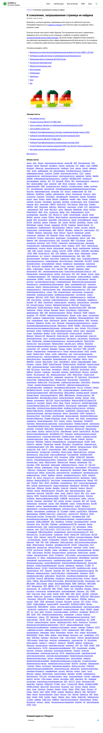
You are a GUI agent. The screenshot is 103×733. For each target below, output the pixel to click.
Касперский (77, 194)
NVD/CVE (75, 305)
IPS (53, 181)
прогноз (60, 269)
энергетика (90, 264)
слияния (30, 202)
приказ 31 (62, 643)
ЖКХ (51, 519)
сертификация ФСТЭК (68, 524)
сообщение (58, 534)
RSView (69, 313)
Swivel (73, 220)
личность (87, 194)
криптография (37, 184)
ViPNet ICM (80, 457)
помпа (38, 331)
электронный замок (91, 607)
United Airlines (83, 310)
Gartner (88, 176)
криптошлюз (89, 230)
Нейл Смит (31, 488)
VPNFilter (83, 599)
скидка (39, 506)
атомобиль (55, 452)
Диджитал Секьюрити (87, 509)
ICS (28, 305)
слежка (55, 251)
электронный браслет (49, 395)
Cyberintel (73, 488)
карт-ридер (76, 235)
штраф (92, 576)
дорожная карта (53, 591)
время (48, 199)
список (94, 253)
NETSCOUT (91, 692)
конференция (32, 248)
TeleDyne (47, 442)
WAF (29, 367)
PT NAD (57, 684)
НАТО (87, 351)
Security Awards (83, 225)
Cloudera (50, 689)
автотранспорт (33, 452)
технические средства (49, 653)
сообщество (51, 511)
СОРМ (69, 251)
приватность (43, 609)
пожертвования (51, 261)
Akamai (85, 687)
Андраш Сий (45, 452)
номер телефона (84, 277)
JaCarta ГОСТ (73, 514)
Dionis (78, 682)
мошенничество (33, 176)
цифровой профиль (52, 630)
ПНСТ (93, 617)
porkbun (38, 674)
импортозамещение (67, 279)
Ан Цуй (46, 390)
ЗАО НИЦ (45, 524)
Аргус (63, 684)
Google (85, 168)
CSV (71, 589)
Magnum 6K (51, 336)
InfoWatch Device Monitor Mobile (50, 408)
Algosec (92, 687)
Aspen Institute (56, 367)
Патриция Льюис (84, 447)
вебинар (63, 253)
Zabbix (73, 697)
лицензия (77, 547)
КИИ (83, 4)
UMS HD (60, 230)
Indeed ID (91, 475)
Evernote (31, 666)
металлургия (32, 271)
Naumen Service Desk (74, 578)
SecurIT (68, 191)
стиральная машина (71, 390)
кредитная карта (82, 181)
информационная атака (56, 558)
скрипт (72, 504)
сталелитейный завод (35, 447)
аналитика (70, 166)
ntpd (28, 483)
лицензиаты (67, 547)
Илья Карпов (71, 406)
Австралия (45, 465)
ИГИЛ (95, 447)
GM (93, 395)
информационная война (50, 246)
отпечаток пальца (69, 509)
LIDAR (82, 413)
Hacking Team (38, 354)
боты (38, 524)
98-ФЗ (91, 573)
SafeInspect (54, 542)
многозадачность (45, 560)
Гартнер (61, 565)
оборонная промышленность (73, 289)
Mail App (69, 671)
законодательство (52, 168)
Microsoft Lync (32, 534)
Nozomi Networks (46, 694)
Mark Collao (49, 429)
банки (36, 166)
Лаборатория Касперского (57, 315)
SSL (47, 375)
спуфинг (78, 460)
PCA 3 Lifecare (92, 328)
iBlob (40, 212)
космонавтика (92, 418)
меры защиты (32, 643)
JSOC (36, 537)
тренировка (37, 333)
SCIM (62, 594)
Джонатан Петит (33, 416)
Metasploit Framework (61, 305)
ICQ (51, 171)
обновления (82, 462)
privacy (68, 194)
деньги (90, 295)
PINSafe (31, 233)
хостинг (72, 550)
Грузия (63, 266)
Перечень (80, 591)
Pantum (96, 387)
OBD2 (64, 449)
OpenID (56, 594)
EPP (77, 645)
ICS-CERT (88, 261)
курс (54, 323)
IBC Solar (95, 431)
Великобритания (60, 359)
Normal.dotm (90, 581)
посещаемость (66, 483)
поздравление (32, 215)
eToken (80, 207)
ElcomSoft (65, 240)
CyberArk (64, 540)
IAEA (67, 447)
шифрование (43, 171)
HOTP (78, 246)
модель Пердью (54, 547)
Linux (72, 168)
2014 (28, 266)
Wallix (29, 545)
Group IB (39, 578)
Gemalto (96, 550)
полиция (93, 393)
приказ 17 (43, 643)
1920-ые (80, 638)
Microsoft (44, 166)
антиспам (55, 191)
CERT (69, 375)
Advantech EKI (65, 470)
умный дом (68, 377)
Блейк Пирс (43, 640)
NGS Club (39, 297)
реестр (82, 238)
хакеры (30, 596)
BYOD (30, 253)
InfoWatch (30, 498)
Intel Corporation (44, 344)
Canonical (41, 689)
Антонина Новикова (84, 537)
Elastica (49, 403)
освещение (58, 377)
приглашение (39, 511)
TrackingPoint (84, 380)
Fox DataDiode (73, 455)
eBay (83, 256)
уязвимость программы (59, 627)
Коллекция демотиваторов (41, 63)
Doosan (74, 439)
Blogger (55, 199)
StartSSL (47, 550)
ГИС (47, 617)
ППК (73, 648)
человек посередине (57, 338)
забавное (93, 168)
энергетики (31, 547)
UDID (88, 256)
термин (72, 300)
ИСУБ (91, 514)
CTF (77, 166)
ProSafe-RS (88, 421)
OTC (97, 230)
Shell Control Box (66, 542)
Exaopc (69, 421)
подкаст (40, 702)
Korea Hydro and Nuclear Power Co (78, 271)
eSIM (72, 679)
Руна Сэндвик (54, 382)
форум (49, 248)
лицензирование (76, 676)
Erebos (47, 354)
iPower (56, 467)
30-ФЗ (48, 620)
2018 (28, 586)
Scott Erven (69, 429)
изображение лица (62, 658)
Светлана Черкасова (52, 413)
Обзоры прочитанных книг (40, 66)
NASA (82, 418)
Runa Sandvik (73, 380)
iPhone (67, 181)
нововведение (51, 671)
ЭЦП (36, 207)
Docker (64, 689)
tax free (37, 679)
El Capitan (64, 511)
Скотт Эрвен (32, 431)
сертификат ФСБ (78, 516)
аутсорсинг (46, 666)
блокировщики (33, 633)
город (45, 338)
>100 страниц (70, 638)
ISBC (54, 589)
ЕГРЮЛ (54, 243)
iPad (89, 191)
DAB (28, 369)
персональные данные (54, 163)
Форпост (75, 599)
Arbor (29, 689)
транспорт (92, 284)
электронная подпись (69, 173)
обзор (85, 209)
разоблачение (84, 248)
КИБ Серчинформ (45, 532)
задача (76, 331)
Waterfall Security (48, 491)
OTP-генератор (93, 467)
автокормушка (33, 256)
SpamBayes (91, 197)
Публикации (59, 4)
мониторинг (61, 238)
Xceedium (49, 545)
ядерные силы (62, 318)
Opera (52, 633)
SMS (54, 230)
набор (73, 258)
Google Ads (32, 609)
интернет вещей (82, 393)
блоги (77, 253)
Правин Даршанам (52, 418)
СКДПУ (74, 545)
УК (85, 640)
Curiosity (71, 418)
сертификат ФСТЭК (62, 545)
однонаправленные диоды (45, 460)
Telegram (48, 571)
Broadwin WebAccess (35, 418)
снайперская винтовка (70, 382)
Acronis (78, 687)
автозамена (81, 527)
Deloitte (58, 689)
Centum (62, 421)
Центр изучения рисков (83, 354)
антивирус (53, 166)
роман (50, 583)
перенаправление (84, 550)
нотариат (83, 663)
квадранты (69, 565)
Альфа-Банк (89, 635)
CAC (87, 591)
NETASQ (72, 222)
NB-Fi (62, 617)
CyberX (93, 478)
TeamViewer (48, 501)
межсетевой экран (42, 191)
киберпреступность (69, 465)
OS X (87, 493)
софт (62, 638)
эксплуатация (74, 498)
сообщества (88, 643)
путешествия (93, 202)
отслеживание (73, 238)
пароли (62, 166)
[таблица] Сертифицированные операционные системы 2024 (54, 143)
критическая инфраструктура (67, 478)
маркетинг (80, 176)
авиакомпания (33, 313)
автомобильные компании (37, 519)
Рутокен (40, 238)
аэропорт (45, 349)
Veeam (54, 697)
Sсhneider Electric (58, 426)
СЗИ (59, 184)
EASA (93, 442)
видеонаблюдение (34, 338)
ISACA (52, 297)
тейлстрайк (55, 465)
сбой (93, 289)
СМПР (70, 460)
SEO (72, 181)
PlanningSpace (85, 700)
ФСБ (41, 209)
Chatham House (68, 436)
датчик (90, 274)
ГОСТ (81, 173)
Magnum (30, 336)
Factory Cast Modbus (62, 400)
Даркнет (42, 537)
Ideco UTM (44, 687)
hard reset (40, 493)
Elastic (71, 689)
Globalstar (96, 382)
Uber (67, 491)
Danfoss (41, 431)
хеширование (79, 264)
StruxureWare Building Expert (39, 426)
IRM (65, 269)
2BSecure (40, 488)
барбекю (51, 475)
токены (88, 173)
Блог (48, 4)
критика (68, 248)
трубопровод (38, 269)
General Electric (83, 302)
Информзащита (77, 212)
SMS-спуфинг (69, 393)
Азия (72, 336)
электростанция (49, 289)
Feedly (65, 215)
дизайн (72, 199)
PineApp (30, 491)
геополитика (94, 315)
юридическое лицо (76, 243)
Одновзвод (47, 202)
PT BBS (88, 565)
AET (49, 181)
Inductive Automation (51, 287)
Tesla (56, 362)
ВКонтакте (89, 586)
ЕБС (65, 682)
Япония (60, 439)
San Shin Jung (70, 344)
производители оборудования (51, 284)
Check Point (61, 204)
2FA (83, 501)
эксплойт (41, 403)
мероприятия (32, 509)
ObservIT (89, 488)
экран (93, 493)
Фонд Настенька (66, 261)
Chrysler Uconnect (83, 395)
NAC (58, 240)
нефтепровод (91, 266)
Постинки (93, 622)
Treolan (77, 228)
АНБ (34, 251)
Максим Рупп (47, 377)
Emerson (89, 496)
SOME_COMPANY (43, 522)
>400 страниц (41, 583)
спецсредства (77, 640)
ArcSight (30, 302)
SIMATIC (66, 369)
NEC (84, 692)
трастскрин (71, 207)
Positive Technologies (73, 287)
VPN (57, 253)
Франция (54, 310)
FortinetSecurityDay (81, 522)
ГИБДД (53, 204)
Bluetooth (54, 235)
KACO (55, 403)
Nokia (29, 694)
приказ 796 (74, 534)
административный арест (52, 614)
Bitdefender (77, 209)
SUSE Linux (46, 700)
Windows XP (79, 429)
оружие (93, 351)
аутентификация (84, 220)
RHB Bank (39, 442)
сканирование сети (78, 284)
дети (76, 633)
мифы (82, 166)
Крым (64, 246)
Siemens (64, 308)
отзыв (29, 333)
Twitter (83, 498)
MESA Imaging (50, 462)
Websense (40, 323)
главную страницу (55, 25)
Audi (38, 449)
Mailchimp (69, 692)
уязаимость (31, 421)
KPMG (53, 692)
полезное (40, 197)
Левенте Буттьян (80, 452)
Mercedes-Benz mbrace (49, 398)
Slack (29, 697)
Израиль (72, 462)
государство (81, 295)
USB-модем (92, 511)
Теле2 (63, 493)
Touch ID (70, 233)
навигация (59, 447)
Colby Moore (85, 382)
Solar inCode (44, 455)
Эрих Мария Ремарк (63, 583)
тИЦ (29, 553)
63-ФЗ (66, 534)
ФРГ (40, 271)
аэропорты (48, 651)
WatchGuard (31, 225)
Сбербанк (54, 524)
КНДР (29, 318)
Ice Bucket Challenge (90, 258)
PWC (88, 516)
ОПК (88, 289)
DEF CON (49, 400)
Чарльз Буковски (41, 622)
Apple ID (70, 493)
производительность (72, 475)
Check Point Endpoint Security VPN (62, 568)
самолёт (57, 444)
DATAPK (42, 315)
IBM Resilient (49, 578)
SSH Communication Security (85, 542)
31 (38, 558)
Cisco (46, 212)
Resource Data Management (37, 434)
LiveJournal (31, 197)
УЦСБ (46, 297)
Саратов (30, 204)
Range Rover (92, 357)
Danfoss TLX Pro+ (52, 431)
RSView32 (77, 313)
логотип (76, 602)
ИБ (58, 470)
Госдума (87, 560)
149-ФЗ (42, 620)
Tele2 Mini (49, 493)
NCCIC (78, 594)
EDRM (92, 591)
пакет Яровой (63, 635)
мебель (54, 635)
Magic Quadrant (62, 217)
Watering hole (62, 462)
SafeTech (52, 207)
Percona (63, 694)
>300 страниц (37, 553)
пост (81, 635)
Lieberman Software (86, 540)
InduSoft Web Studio (89, 403)
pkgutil (94, 568)
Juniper (65, 222)
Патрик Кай (48, 444)
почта (89, 671)
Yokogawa (31, 424)
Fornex (91, 547)
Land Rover (82, 357)
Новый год (86, 171)
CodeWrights (70, 411)
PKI (96, 571)
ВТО (28, 184)
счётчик (87, 676)
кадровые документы (35, 671)
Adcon (39, 478)
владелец (41, 243)
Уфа (52, 522)
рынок (94, 220)
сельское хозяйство (75, 341)
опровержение (60, 532)
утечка (79, 184)
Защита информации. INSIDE (47, 498)
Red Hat (75, 694)
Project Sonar (85, 305)
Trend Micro (50, 197)
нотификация (76, 473)
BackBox (56, 488)
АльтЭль (30, 191)
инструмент (42, 220)
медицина (31, 331)
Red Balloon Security (34, 390)
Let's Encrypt (38, 550)
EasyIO (75, 431)
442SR (70, 326)
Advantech (72, 302)
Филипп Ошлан (93, 364)
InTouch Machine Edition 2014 (38, 406)
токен (35, 199)
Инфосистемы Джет (46, 380)
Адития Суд (31, 403)
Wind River (89, 344)
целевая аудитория (71, 609)
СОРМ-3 (76, 251)
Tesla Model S (64, 362)
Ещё (90, 4)
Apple (56, 233)
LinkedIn (81, 439)
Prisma (67, 403)
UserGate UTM (73, 596)
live (31, 83)
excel (46, 209)
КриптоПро (47, 233)
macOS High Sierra (58, 573)
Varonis (37, 491)
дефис (90, 527)
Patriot (65, 351)
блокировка (62, 537)
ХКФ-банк (36, 638)
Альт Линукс (36, 300)
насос (97, 274)
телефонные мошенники (64, 295)
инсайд (71, 269)
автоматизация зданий (75, 426)
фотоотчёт (36, 266)
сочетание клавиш (60, 612)
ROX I (41, 483)
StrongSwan (92, 640)
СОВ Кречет (60, 599)
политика (94, 594)
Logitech (60, 692)
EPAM (77, 689)
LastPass (64, 179)
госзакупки (53, 212)
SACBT (92, 645)
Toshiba (47, 697)
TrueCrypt (48, 173)
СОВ (67, 571)
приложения (78, 560)
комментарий (77, 191)
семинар (81, 627)
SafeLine (69, 228)
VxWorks (80, 344)
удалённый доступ (54, 351)
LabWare (37, 700)
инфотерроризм (33, 186)
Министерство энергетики (46, 424)
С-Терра (30, 700)
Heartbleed (76, 470)
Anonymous (66, 274)
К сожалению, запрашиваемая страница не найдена (60, 15)
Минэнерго (62, 326)
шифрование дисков (35, 173)
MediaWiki (64, 504)
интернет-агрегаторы (89, 669)
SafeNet (30, 179)
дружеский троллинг (76, 496)
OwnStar (78, 398)
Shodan (57, 308)
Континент (32, 599)
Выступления (72, 4)
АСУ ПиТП (77, 349)
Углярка (90, 240)
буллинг (70, 633)
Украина (71, 246)
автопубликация (77, 586)
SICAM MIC (81, 364)
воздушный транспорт (63, 651)
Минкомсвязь (32, 514)
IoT (86, 465)
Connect (68, 501)
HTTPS (29, 550)
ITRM (86, 645)
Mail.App (30, 674)
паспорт (47, 251)
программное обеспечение (65, 387)
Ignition (38, 287)
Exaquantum (78, 421)
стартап (38, 364)
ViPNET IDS (84, 596)
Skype (64, 184)
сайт (88, 238)
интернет (72, 184)
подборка (65, 168)
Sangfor (64, 320)
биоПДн (75, 663)
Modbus (47, 333)
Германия (80, 269)
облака (45, 222)
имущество (75, 669)
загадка (37, 217)
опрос (60, 209)
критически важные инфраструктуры (42, 346)
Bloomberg (66, 444)
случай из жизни (76, 186)
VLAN (53, 333)
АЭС (94, 271)
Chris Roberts (71, 310)
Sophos (90, 222)
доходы (53, 622)
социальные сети (53, 186)
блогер (40, 163)
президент (70, 645)
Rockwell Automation (57, 313)
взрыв (56, 266)
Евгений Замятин (92, 638)
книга (82, 331)
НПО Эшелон (72, 204)
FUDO (71, 540)
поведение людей (89, 653)
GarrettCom (87, 333)
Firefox (85, 547)
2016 (75, 483)
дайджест (45, 638)
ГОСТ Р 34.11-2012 (63, 529)
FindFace (71, 537)
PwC (69, 694)
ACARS (87, 442)
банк (94, 194)
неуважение (69, 614)
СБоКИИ (70, 643)
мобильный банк (43, 573)
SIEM (40, 302)
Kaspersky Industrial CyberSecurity (40, 457)
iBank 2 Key (83, 204)
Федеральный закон (35, 563)
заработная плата (64, 622)
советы (42, 617)
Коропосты (83, 622)
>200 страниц (32, 640)
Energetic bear (32, 462)
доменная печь (90, 444)
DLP (61, 191)
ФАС (91, 532)
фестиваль (94, 251)
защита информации (75, 625)
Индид (29, 478)
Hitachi (35, 692)
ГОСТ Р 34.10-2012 (47, 529)
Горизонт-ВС (32, 607)
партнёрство (49, 189)
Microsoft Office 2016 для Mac (52, 581)
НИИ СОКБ (91, 583)
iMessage (68, 209)
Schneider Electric (33, 264)
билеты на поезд (78, 666)
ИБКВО (51, 586)
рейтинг (43, 181)
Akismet (59, 475)
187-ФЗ (44, 568)
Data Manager (66, 431)
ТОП (50, 215)
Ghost (82, 609)
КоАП (33, 614)
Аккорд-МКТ (65, 604)
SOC (90, 462)
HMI (46, 313)
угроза (81, 465)
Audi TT (44, 449)
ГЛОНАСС (90, 666)
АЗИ (28, 300)
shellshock (91, 297)
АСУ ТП (72, 682)
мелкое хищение (72, 416)
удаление (38, 501)
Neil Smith (85, 485)
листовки (30, 465)
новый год (94, 181)
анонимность (32, 228)
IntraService (60, 578)
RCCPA (29, 222)
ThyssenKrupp (77, 444)
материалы (85, 478)
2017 (92, 545)
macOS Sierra (82, 511)
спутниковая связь (34, 387)
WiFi (55, 501)
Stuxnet (73, 315)
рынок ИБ (68, 163)
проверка (30, 297)
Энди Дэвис (46, 369)
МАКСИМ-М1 (43, 607)
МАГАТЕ (73, 447)
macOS (77, 506)
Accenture (65, 687)
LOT (38, 349)
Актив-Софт (50, 473)
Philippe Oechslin (69, 364)
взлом (29, 199)
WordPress (40, 194)
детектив (53, 640)
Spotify (34, 697)
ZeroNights (55, 483)
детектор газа (32, 473)
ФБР (41, 313)
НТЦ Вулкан (80, 240)
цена (85, 202)
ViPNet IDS (48, 684)
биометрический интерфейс (38, 661)
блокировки (61, 633)
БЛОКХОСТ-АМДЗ (78, 604)
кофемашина (47, 467)
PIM (42, 542)
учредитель (63, 243)
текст (79, 258)
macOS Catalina (60, 674)
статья (70, 253)
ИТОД (62, 653)
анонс (34, 171)
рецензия (82, 524)
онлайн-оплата (87, 390)
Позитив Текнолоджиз (49, 496)
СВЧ (60, 390)
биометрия (79, 233)
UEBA (67, 594)
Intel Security (55, 320)
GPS (47, 447)
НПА (39, 614)
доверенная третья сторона (59, 663)
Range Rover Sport (34, 359)
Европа (59, 264)
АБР (75, 163)
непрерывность (67, 328)
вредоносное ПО (45, 485)
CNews (38, 666)
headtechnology (45, 228)
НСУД (97, 627)
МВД (72, 240)
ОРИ (45, 586)
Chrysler (66, 367)
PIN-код (62, 233)
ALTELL (88, 602)
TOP (82, 602)
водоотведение (81, 336)
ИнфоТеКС (82, 697)
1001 (28, 171)
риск (77, 328)
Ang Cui (80, 387)
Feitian (61, 235)
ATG (73, 274)
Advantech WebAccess (89, 416)
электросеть (94, 424)
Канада (53, 439)
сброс (57, 493)
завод (87, 269)
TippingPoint (48, 302)
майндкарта (50, 576)
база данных (71, 277)
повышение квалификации (60, 648)
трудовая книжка (55, 676)
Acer (72, 687)
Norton (35, 694)
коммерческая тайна (35, 576)
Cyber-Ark (64, 488)
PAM (37, 542)
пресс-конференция (58, 455)
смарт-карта (50, 238)
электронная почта (67, 176)
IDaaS (43, 594)
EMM (74, 583)
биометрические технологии (81, 656)
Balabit (96, 537)
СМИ (43, 186)
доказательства (33, 246)
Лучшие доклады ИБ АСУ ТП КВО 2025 (45, 122)
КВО (84, 287)
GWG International (56, 393)
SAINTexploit (31, 308)
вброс (43, 558)
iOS (85, 191)
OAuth (49, 594)
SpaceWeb (53, 220)
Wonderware (37, 341)
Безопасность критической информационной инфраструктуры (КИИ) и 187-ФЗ (61, 52)
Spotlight (78, 702)
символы (87, 658)
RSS (35, 220)
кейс (45, 527)
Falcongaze (43, 207)
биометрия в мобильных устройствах (66, 661)
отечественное (82, 279)
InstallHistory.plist (83, 568)
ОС (84, 702)
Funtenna (88, 387)
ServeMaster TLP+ (57, 434)
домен (55, 550)
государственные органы (45, 282)
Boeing (62, 310)
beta (78, 256)
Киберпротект (93, 697)
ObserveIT (30, 542)
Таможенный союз (90, 473)
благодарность (64, 220)
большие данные (59, 553)
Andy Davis (92, 367)
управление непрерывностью (64, 256)
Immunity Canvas (37, 305)
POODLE (34, 483)
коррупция (44, 204)
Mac (82, 493)
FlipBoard (90, 627)
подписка (39, 651)
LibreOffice (79, 589)
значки (50, 658)
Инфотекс (31, 194)
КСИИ (85, 313)
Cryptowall (39, 429)
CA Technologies (34, 540)
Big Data (47, 553)
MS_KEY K (84, 514)
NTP (96, 480)
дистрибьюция (37, 189)
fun (32, 612)
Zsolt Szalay (83, 449)
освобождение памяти (63, 560)
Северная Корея (48, 318)
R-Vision (87, 578)
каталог (48, 279)
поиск (83, 671)
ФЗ (88, 620)
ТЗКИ (42, 602)
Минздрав (54, 617)
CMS (57, 504)
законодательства (61, 669)
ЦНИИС (41, 279)
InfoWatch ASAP (86, 455)
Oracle (56, 694)
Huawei (72, 511)
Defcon (84, 359)
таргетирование (55, 609)
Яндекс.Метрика (83, 504)
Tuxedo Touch (89, 375)
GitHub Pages (47, 674)
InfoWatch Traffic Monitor (54, 411)
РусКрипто (59, 555)
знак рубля (54, 258)
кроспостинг (32, 589)
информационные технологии (77, 617)
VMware (61, 697)
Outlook (83, 197)
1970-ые (30, 622)
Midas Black (92, 470)
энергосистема (88, 460)
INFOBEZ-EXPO (75, 179)
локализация (82, 648)
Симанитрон (62, 460)
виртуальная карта (77, 491)
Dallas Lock (38, 596)
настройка (64, 679)
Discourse (68, 602)
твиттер (30, 501)
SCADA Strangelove (45, 308)
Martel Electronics (67, 467)
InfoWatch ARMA (91, 684)
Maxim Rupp (77, 375)
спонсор (42, 248)
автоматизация (64, 292)
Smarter (37, 467)
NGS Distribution (58, 228)
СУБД (29, 705)
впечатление (58, 248)
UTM (96, 222)
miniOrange (42, 504)
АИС (29, 251)
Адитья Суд (76, 403)
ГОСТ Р (62, 625)
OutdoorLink (41, 470)
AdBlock (30, 372)
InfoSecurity (87, 179)
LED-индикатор (33, 571)
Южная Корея (32, 274)
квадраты (80, 565)
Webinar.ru (86, 506)
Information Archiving (47, 240)
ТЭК (48, 277)
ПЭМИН (95, 166)
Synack (30, 385)
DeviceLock (31, 702)
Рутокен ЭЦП (50, 516)
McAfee (30, 217)
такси (88, 491)
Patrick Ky (30, 444)
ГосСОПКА (31, 578)
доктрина (46, 300)
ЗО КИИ (79, 674)
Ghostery (37, 372)
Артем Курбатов (92, 426)
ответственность (34, 648)
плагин (51, 504)
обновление (85, 253)
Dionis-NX (48, 596)
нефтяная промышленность (78, 385)
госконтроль (41, 591)
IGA (81, 645)
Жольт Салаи (66, 452)
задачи (56, 679)
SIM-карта (31, 573)
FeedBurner (64, 199)
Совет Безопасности (60, 300)
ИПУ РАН (63, 496)
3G (58, 511)
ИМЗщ (55, 279)
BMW (61, 395)
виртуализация (93, 702)
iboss (46, 320)
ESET (74, 529)
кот (41, 256)
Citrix (68, 212)
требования (81, 300)
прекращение (93, 663)
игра (36, 612)
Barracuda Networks (86, 318)
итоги (87, 212)
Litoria (51, 555)
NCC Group (35, 369)
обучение (60, 323)
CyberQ (44, 475)
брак (59, 289)
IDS (47, 235)
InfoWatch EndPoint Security (74, 408)
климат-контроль (34, 377)
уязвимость (92, 300)
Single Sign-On (44, 253)
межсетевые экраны (63, 331)
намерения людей (73, 653)
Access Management (52, 563)
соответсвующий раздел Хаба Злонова (42, 38)
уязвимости (67, 264)
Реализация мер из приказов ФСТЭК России (48, 59)
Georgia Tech (32, 344)
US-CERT (85, 594)
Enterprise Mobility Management (74, 563)
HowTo (77, 493)
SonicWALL (81, 222)
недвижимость (64, 640)
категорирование (68, 591)
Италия (47, 310)
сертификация (62, 197)
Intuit (42, 692)
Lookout (38, 362)
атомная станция (90, 436)
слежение (46, 372)
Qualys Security (63, 336)
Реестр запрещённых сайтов (82, 571)
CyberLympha (83, 545)
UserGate (39, 684)
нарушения (49, 602)
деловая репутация (34, 527)
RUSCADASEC (32, 635)
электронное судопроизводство (50, 682)
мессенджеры (59, 171)
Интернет (30, 168)
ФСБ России (85, 534)
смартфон (41, 235)
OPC (61, 287)
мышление (90, 331)
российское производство (77, 576)
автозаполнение (33, 258)
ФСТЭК (64, 225)
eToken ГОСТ (62, 514)
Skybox (95, 700)
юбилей (92, 228)
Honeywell (94, 302)
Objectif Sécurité (55, 364)
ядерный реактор (46, 274)
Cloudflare (76, 359)
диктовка (45, 258)
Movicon (85, 372)
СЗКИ (36, 602)
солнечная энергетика (51, 436)
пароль (78, 168)
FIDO (28, 594)
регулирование (33, 181)
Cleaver (67, 439)
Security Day (60, 576)
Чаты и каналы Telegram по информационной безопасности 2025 (56, 125)
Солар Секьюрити (65, 424)
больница (69, 434)
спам (88, 166)
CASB (92, 620)
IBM (76, 540)
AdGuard (88, 630)
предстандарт (32, 620)
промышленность (34, 436)
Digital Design (32, 212)
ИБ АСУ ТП (57, 215)
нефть (29, 269)
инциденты (80, 266)
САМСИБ (63, 498)
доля (48, 243)
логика (44, 217)
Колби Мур (61, 385)
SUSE (41, 697)
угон (69, 359)
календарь (31, 493)
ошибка (48, 194)
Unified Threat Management (46, 565)
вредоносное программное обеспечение (43, 328)
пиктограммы (76, 658)
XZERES (77, 326)
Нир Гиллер (55, 480)
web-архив (90, 243)
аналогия (53, 184)
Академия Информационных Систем (41, 326)
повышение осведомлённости (78, 323)
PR (76, 377)
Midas (84, 470)
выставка (57, 202)
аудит (80, 346)
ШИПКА (30, 207)
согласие (59, 602)
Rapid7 (92, 485)
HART (92, 411)
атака (79, 315)
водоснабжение (48, 264)
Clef (87, 501)
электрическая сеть (35, 357)
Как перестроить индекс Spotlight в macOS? (47, 149)
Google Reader (75, 215)
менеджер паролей (56, 645)
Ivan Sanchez (83, 338)
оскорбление (80, 620)
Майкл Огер (42, 382)
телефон (92, 199)
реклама (65, 202)
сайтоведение (58, 194)
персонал (30, 645)
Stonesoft (59, 181)
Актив (67, 235)
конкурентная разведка (78, 217)
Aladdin (95, 176)
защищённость (90, 346)
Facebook (72, 225)
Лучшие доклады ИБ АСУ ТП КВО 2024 (45, 139)
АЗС (78, 274)
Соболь (53, 607)
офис (79, 199)
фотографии (92, 633)
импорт (96, 589)
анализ (40, 225)
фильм (89, 524)
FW (37, 315)
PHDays (51, 217)
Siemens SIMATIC (58, 406)
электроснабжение (51, 357)
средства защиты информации (69, 607)
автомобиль (47, 359)
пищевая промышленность (54, 341)
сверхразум (31, 558)
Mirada (81, 684)
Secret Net (31, 684)
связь (67, 284)
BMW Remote (70, 395)
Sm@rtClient (84, 369)
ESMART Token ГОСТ (47, 514)
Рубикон (50, 599)
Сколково (77, 501)
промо (63, 418)
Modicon (30, 480)
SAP (90, 694)
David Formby (89, 341)
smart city (92, 336)
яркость (30, 496)
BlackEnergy (74, 485)
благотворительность (35, 261)
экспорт (61, 671)
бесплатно (54, 638)
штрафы (92, 648)
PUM (47, 542)
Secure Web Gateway (76, 320)
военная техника (76, 351)
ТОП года (43, 676)
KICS (56, 457)
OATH (83, 246)
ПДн (93, 163)
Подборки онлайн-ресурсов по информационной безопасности (55, 56)
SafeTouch (62, 207)
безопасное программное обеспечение (42, 625)
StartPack (37, 222)
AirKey (84, 475)
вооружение (31, 382)
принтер (53, 390)
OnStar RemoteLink (66, 398)
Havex (41, 462)
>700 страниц (70, 555)
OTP (86, 207)
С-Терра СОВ (72, 684)
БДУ (41, 571)
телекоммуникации (75, 442)
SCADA (96, 261)
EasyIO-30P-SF (84, 431)
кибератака (62, 354)
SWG (87, 320)
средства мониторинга (36, 656)
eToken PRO (46, 589)
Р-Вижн (36, 581)
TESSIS (60, 589)
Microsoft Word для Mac (74, 581)
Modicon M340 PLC (42, 480)
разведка (36, 318)
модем (61, 501)
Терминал (84, 573)
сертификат (63, 550)
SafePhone (81, 583)
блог (35, 163)
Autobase (64, 372)
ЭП (34, 478)
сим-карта (79, 679)
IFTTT (57, 586)
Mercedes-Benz (32, 398)
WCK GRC (60, 491)
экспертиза (31, 243)
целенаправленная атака (53, 271)
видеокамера (80, 467)
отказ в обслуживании (88, 483)
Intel (77, 418)
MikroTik (78, 692)
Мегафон (68, 230)
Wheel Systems (38, 545)
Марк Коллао (91, 429)
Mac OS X (53, 209)
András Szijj (31, 449)
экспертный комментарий (37, 393)
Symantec (94, 320)
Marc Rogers (47, 362)
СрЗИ (68, 599)
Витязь (89, 604)
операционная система (67, 346)
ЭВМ (82, 630)
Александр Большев (35, 413)
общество (39, 168)
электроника (77, 292)
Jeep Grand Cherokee (79, 367)
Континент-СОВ (88, 682)
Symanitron (63, 457)
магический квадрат (40, 367)
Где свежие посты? (37, 118)
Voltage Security (60, 302)
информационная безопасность (47, 179)
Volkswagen (72, 449)
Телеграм (57, 571)
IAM (36, 240)
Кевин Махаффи (84, 362)
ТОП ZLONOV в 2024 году (40, 129)
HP (35, 302)
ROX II (47, 483)
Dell (59, 222)
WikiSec (30, 511)
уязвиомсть (48, 387)
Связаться (34, 76)
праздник (43, 215)
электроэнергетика (68, 357)
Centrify (45, 540)
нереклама (44, 633)
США (46, 184)
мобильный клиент (58, 375)
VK (39, 589)
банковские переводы (61, 666)
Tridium (40, 310)
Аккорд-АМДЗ (52, 604)
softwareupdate (73, 573)
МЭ (63, 571)
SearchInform (94, 207)
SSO (52, 253)
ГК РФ (64, 630)
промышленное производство (74, 480)
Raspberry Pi (90, 413)
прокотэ (47, 256)
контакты (30, 591)
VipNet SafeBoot (39, 604)
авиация (39, 444)
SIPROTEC (75, 369)
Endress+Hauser (83, 411)
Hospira (83, 328)
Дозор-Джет (32, 380)
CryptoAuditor (54, 540)
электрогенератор (89, 326)
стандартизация (44, 230)
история (84, 228)
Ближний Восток (59, 442)
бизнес (85, 199)
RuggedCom (57, 369)
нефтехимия (83, 406)
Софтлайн (85, 251)
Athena (41, 473)
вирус (85, 315)
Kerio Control (55, 687)
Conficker (30, 429)
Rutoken (92, 204)
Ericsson (90, 689)
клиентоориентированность (60, 527)
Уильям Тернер (33, 395)
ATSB (37, 465)
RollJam (86, 398)
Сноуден (62, 251)
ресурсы (38, 202)
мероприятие (33, 209)
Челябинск (59, 522)
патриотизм (72, 553)
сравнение (55, 225)
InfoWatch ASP (48, 331)
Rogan (41, 635)
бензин (84, 274)
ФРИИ (45, 364)
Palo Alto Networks (66, 506)
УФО (55, 292)
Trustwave (31, 323)
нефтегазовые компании (64, 519)
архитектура (42, 547)
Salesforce (84, 694)
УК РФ (44, 648)
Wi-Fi (56, 421)
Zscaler (48, 323)
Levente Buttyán (55, 449)
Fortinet (56, 173)
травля (82, 633)
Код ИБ (94, 504)
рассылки (74, 635)
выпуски (30, 651)
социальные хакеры (45, 295)
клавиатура (64, 258)
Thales (66, 589)
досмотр (76, 651)
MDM (35, 253)
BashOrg (64, 186)
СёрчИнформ (84, 558)
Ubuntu (74, 362)
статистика (31, 349)
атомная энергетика (35, 439)
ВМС (52, 447)
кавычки (30, 529)
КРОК (36, 496)
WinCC (93, 369)
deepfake (71, 674)
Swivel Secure (92, 246)
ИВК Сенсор (95, 596)
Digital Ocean (83, 553)
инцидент (71, 266)
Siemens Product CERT (78, 308)
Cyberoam (53, 222)
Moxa (61, 403)
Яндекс (42, 199)
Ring (28, 485)
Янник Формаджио (45, 421)
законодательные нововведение (40, 669)
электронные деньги (49, 176)
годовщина (83, 612)
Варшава (53, 349)
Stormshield (73, 413)
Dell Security (71, 338)
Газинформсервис (50, 506)
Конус (75, 622)
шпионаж (30, 287)
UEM (97, 645)
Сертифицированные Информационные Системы (76, 189)
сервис (69, 349)
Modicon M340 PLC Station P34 (84, 400)
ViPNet (72, 457)
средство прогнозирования (57, 656)
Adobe (62, 212)
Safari (41, 612)
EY (96, 689)
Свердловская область (36, 292)
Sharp (96, 694)
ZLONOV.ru (14, 4)
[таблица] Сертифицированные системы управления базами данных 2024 (60, 132)
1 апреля (78, 614)
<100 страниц (46, 679)
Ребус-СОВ (41, 599)
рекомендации (40, 351)
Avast (34, 689)
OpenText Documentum (69, 700)
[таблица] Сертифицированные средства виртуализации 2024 (55, 136)
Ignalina (78, 436)
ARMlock (55, 700)
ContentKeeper (37, 320)
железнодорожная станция (85, 434)
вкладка (48, 612)
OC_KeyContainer (46, 534)
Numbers (87, 589)
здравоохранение (64, 282)
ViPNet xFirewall (33, 687)
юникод (74, 627)
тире (37, 529)
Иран (46, 439)
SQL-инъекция (39, 375)
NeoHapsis (59, 429)
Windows (38, 233)
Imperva (81, 488)
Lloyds (54, 354)
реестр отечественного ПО (78, 532)
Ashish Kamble (62, 333)
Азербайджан (47, 266)
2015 (53, 269)
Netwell (90, 480)
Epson (83, 689)
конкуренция (72, 558)
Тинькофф (56, 372)
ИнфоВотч (73, 318)
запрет (47, 702)
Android (34, 485)
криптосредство (63, 473)
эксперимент (39, 400)
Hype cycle (36, 594)
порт (70, 354)
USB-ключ (31, 470)
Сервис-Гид (78, 230)
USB (85, 184)
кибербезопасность (78, 297)
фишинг (30, 166)
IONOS (47, 692)
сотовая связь (76, 202)
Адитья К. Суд (48, 478)
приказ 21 (53, 643)
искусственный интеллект (87, 555)
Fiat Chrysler (46, 416)
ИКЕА (47, 635)
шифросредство (33, 475)
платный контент (41, 555)
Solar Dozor (82, 377)
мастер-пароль (42, 645)
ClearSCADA (78, 261)
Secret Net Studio (59, 596)
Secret (75, 248)
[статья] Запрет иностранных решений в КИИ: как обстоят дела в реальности (61, 146)
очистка (91, 498)
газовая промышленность (45, 385)
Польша (62, 349)
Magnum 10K (40, 336)
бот (85, 679)
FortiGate (69, 522)
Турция (47, 269)
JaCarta (85, 215)
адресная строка (58, 277)
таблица (78, 643)
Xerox (68, 697)
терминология (73, 630)
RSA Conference (62, 297)
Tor (92, 225)
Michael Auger (60, 380)
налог (65, 676)
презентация (32, 230)
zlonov (29, 163)
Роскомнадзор (84, 163)
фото (37, 204)
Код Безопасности (73, 171)
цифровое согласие (35, 630)
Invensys (48, 305)
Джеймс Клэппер (81, 424)
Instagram (95, 248)
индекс (77, 671)
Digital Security (75, 372)
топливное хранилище (37, 277)
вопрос (57, 274)
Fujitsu (29, 692)
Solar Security (93, 377)
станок (49, 292)
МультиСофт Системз (35, 516)
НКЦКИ (89, 609)
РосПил (92, 209)
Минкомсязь (37, 586)
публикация (74, 197)
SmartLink (51, 470)
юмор (91, 215)
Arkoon (65, 413)
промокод (31, 506)
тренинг (95, 323)
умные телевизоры (61, 485)
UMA (73, 594)
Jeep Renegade (58, 416)
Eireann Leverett (76, 333)
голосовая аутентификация (50, 509)
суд (74, 527)
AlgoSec (48, 488)
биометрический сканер (36, 658)
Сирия (29, 354)
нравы (86, 186)
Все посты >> (32, 154)
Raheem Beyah (57, 344)
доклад (40, 251)
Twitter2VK (65, 586)
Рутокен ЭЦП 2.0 (63, 516)
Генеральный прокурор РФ (63, 620)
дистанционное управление (62, 702)
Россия (47, 225)
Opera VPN (51, 537)
